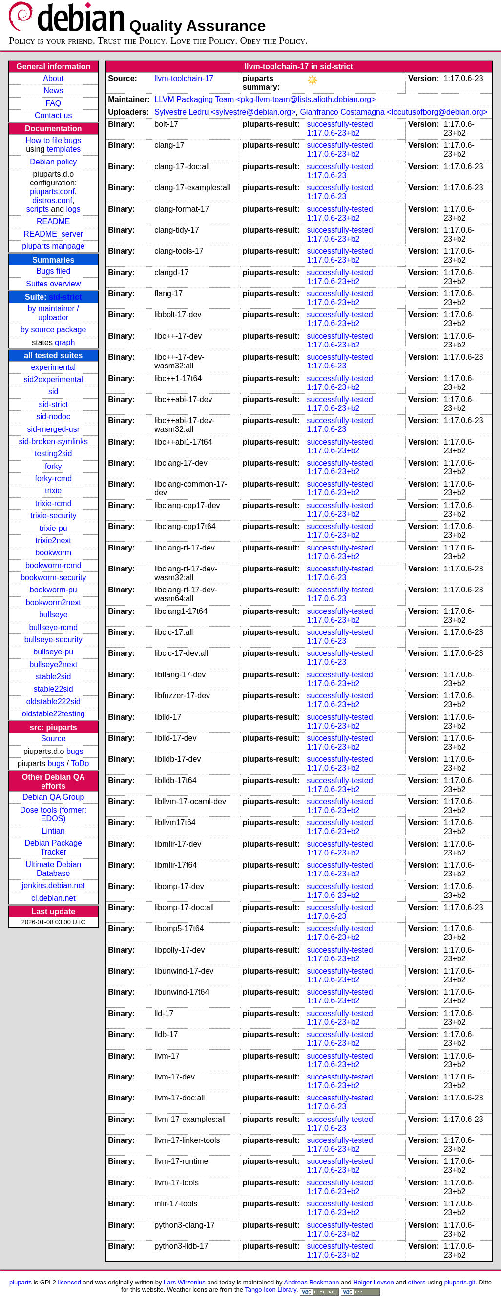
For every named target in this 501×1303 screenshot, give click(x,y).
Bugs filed (53, 271)
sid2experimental (53, 379)
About (53, 78)
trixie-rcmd (53, 503)
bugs (75, 751)
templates (64, 149)
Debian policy (53, 162)
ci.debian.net (53, 898)
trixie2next (53, 540)
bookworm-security (53, 577)
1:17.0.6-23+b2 (333, 133)
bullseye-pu (53, 652)
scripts (37, 209)
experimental (53, 367)
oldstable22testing (53, 714)
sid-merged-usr (53, 429)
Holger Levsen (373, 1282)
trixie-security (53, 515)
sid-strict (65, 297)
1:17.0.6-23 (326, 175)
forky (53, 466)
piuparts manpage (53, 246)
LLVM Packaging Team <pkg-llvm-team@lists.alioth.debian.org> (265, 99)
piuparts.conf (52, 191)
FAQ (53, 103)
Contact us (53, 115)
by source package (53, 330)
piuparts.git (459, 1282)
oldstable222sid (53, 701)
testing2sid (53, 453)
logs (73, 209)
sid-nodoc (53, 416)
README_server (53, 234)
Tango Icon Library (270, 1289)
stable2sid (53, 676)
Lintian (53, 831)
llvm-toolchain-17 (183, 78)
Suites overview (53, 284)
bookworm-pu (53, 590)
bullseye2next (53, 664)
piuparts (20, 1282)
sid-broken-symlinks (53, 441)
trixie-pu (53, 528)
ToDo (80, 763)
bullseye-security (53, 639)
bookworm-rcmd (53, 565)
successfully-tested (340, 124)
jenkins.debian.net (53, 885)
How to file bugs (53, 140)
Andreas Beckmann (311, 1282)
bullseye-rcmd (53, 627)
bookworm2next (53, 602)
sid (53, 391)
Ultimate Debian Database (53, 868)
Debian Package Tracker (53, 847)
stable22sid (53, 689)
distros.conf (52, 200)
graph (65, 342)
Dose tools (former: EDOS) (53, 814)
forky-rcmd (53, 478)
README (53, 221)
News (53, 90)
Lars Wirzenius (185, 1282)
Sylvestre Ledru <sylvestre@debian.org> (224, 112)
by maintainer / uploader (53, 313)
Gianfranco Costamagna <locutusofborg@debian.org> (393, 112)
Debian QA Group (53, 797)
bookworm (53, 553)
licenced (69, 1282)
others (417, 1282)
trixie (53, 491)
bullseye (53, 615)
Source (53, 738)
